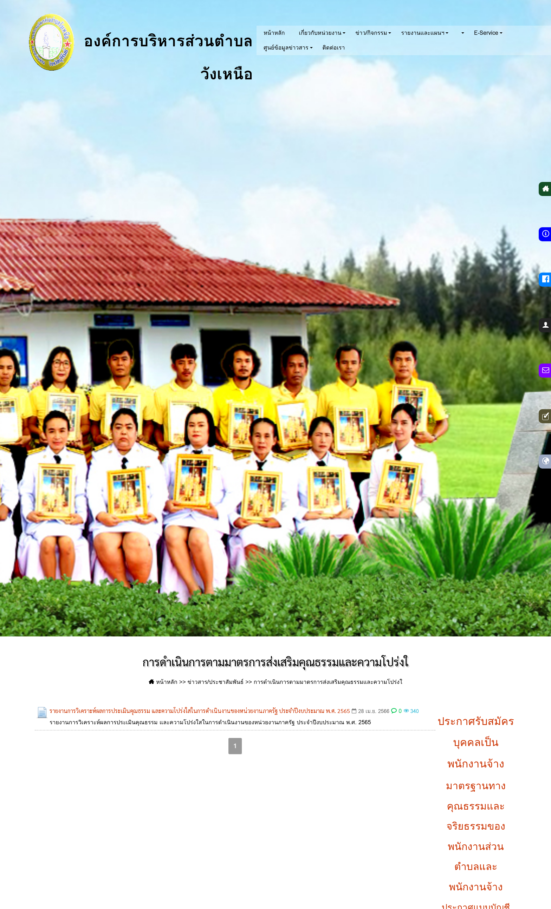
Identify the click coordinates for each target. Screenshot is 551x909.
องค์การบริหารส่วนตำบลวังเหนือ (134, 42)
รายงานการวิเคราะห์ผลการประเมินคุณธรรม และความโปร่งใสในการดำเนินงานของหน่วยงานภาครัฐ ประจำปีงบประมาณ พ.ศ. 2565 (200, 710)
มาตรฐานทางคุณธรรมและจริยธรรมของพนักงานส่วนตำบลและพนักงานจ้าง (476, 836)
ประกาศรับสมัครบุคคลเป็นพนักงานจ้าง (475, 742)
